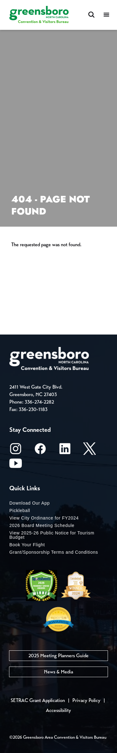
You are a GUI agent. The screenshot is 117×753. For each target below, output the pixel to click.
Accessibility (58, 710)
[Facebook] (40, 450)
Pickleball (19, 510)
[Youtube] (15, 465)
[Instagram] (15, 450)
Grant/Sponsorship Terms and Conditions (53, 552)
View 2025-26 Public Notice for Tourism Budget (51, 535)
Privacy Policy (86, 700)
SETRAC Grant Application (38, 700)
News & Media (58, 672)
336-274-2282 (39, 402)
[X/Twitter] (89, 450)
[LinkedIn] (65, 450)
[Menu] (106, 15)
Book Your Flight (27, 544)
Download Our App (29, 503)
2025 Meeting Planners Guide (58, 655)
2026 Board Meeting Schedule (42, 525)
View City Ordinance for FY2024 (44, 517)
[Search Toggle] (91, 15)
